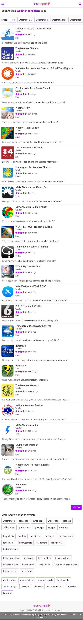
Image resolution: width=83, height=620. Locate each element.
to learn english (10, 571)
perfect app (24, 527)
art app (51, 527)
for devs (22, 536)
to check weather (11, 558)
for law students (10, 549)
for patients (8, 536)
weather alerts (59, 20)
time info (7, 593)
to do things (27, 571)
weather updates (55, 586)
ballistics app (9, 527)
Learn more (39, 617)
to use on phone (62, 558)
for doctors (8, 543)
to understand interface (66, 564)
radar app (23, 521)
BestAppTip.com (41, 4)
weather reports (45, 580)
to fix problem (44, 558)
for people (49, 536)
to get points (44, 564)
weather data (25, 20)
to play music (28, 564)
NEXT (76, 507)
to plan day (29, 558)
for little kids (57, 543)
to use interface (10, 564)
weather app (42, 20)
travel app (63, 527)
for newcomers (25, 543)
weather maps (10, 586)
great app (39, 527)
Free (13, 20)
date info (39, 586)
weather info (63, 580)
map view (72, 586)
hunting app (38, 521)
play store (25, 586)
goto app (67, 521)
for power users (66, 536)
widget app (53, 521)
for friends (35, 536)
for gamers (41, 543)
